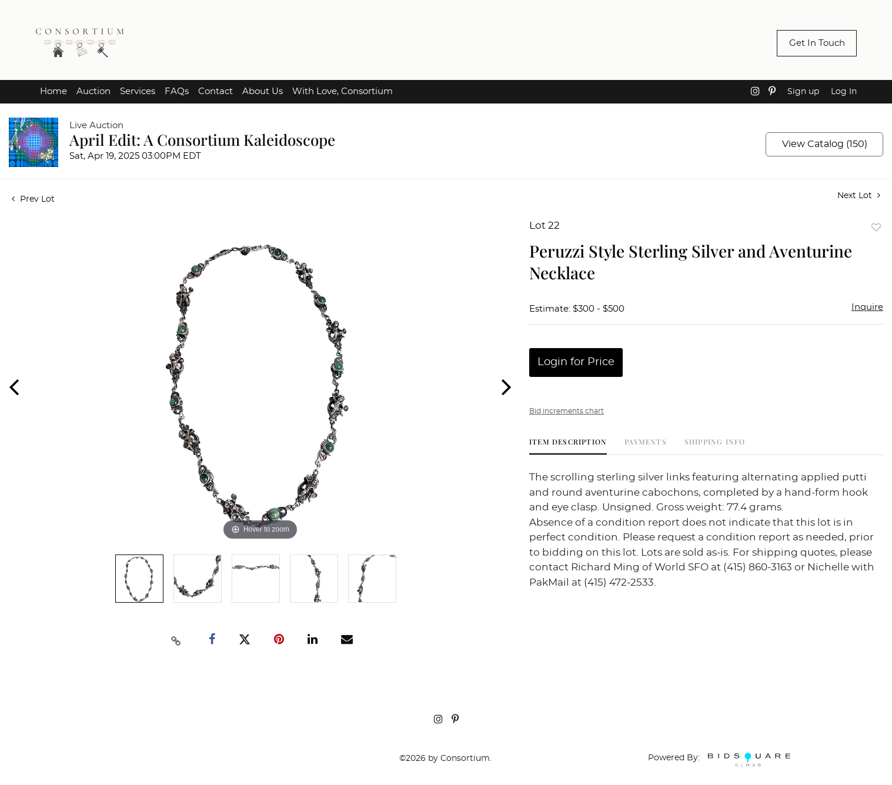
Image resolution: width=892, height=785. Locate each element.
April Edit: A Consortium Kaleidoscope (202, 139)
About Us (262, 91)
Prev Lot (33, 199)
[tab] (568, 446)
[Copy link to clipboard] (176, 640)
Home (53, 91)
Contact (215, 91)
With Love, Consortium (342, 91)
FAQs (177, 91)
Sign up (803, 92)
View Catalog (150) (824, 144)
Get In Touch (817, 43)
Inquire (867, 307)
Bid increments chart (566, 411)
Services (137, 91)
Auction (93, 91)
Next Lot (858, 195)
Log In (844, 92)
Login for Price (575, 362)
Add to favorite (876, 227)
